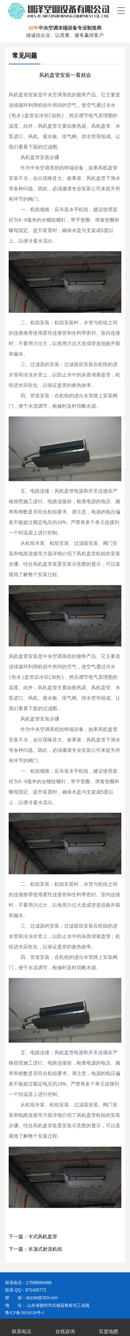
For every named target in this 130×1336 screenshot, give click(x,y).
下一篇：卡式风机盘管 (33, 1236)
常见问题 (24, 55)
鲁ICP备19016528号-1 (24, 1312)
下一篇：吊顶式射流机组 (35, 1249)
